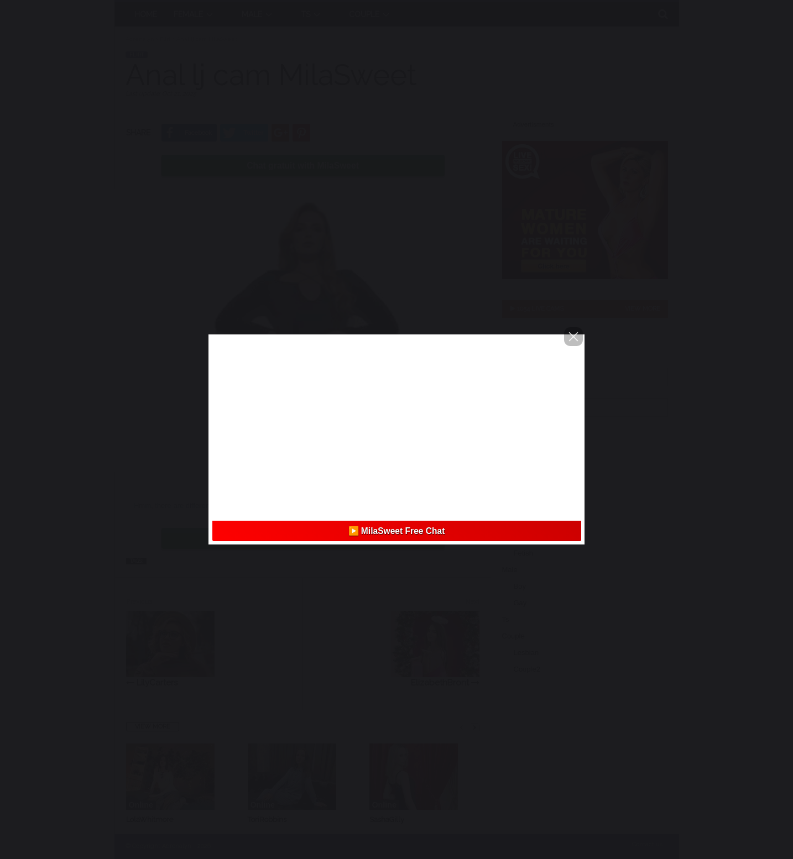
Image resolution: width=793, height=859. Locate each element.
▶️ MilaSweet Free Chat (396, 531)
